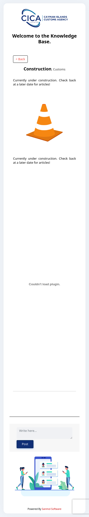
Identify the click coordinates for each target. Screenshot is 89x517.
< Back (20, 59)
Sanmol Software (51, 509)
